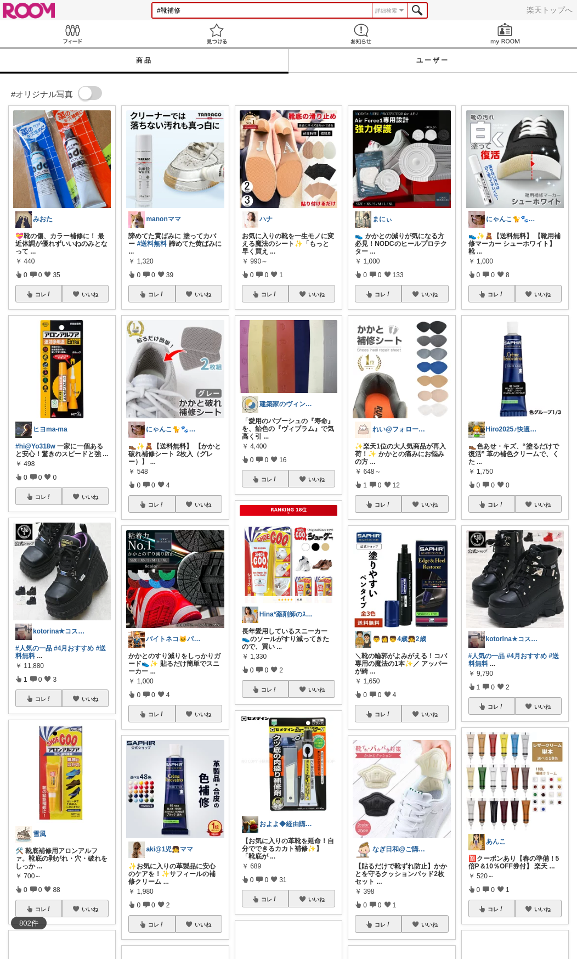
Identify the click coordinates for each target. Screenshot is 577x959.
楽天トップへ (550, 9)
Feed (72, 33)
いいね (90, 294)
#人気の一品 (33, 648)
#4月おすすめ (74, 648)
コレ (43, 294)
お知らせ (360, 33)
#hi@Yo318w (35, 446)
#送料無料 (152, 244)
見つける (216, 33)
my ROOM (505, 33)
